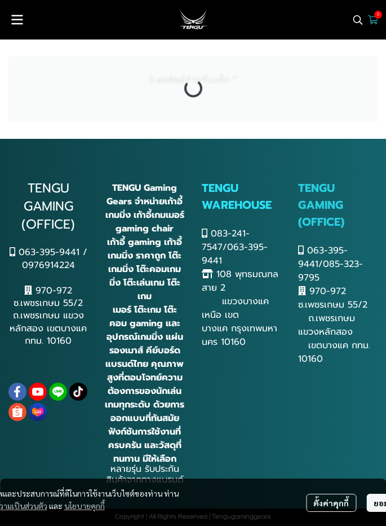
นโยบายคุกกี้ (84, 506)
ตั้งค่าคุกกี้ (331, 503)
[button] (358, 20)
